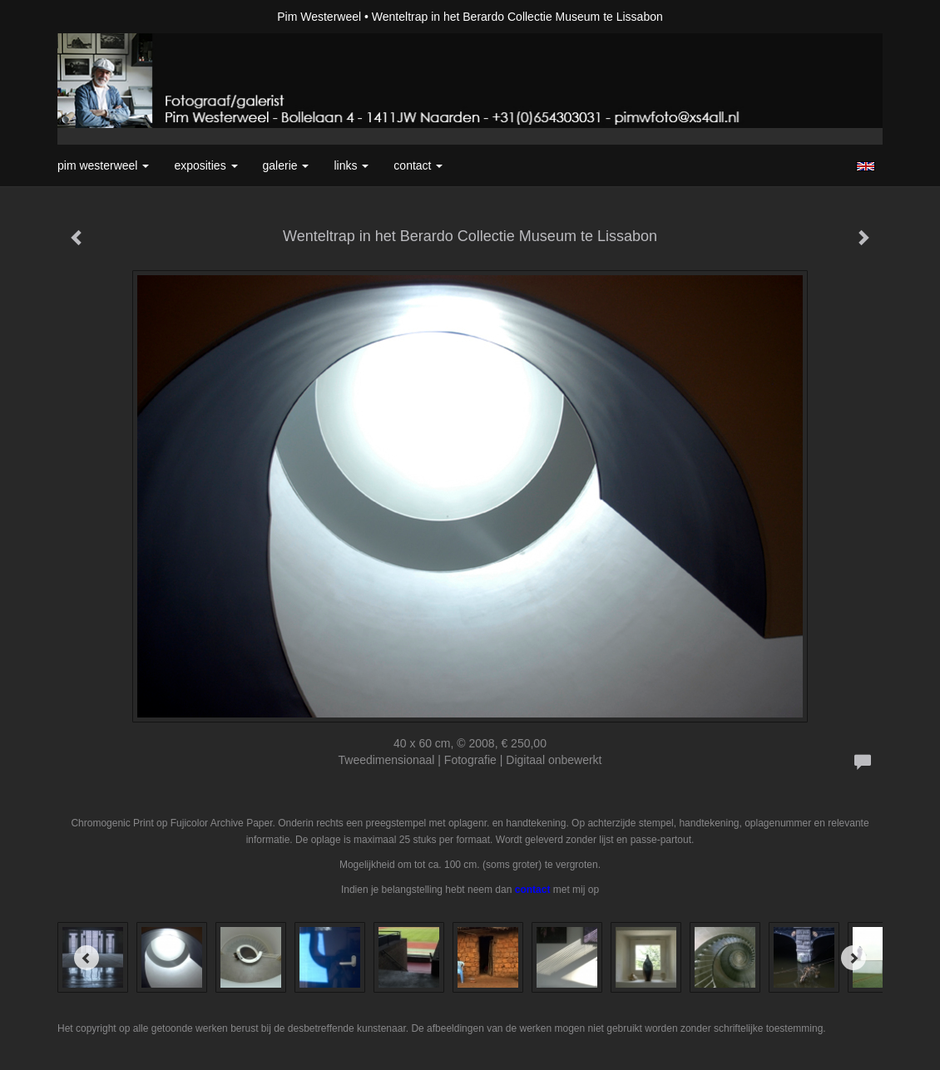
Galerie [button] (286, 165)
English (865, 166)
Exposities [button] (205, 165)
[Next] (853, 957)
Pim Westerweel (319, 16)
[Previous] (86, 957)
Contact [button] (418, 165)
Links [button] (351, 165)
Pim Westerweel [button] (103, 165)
